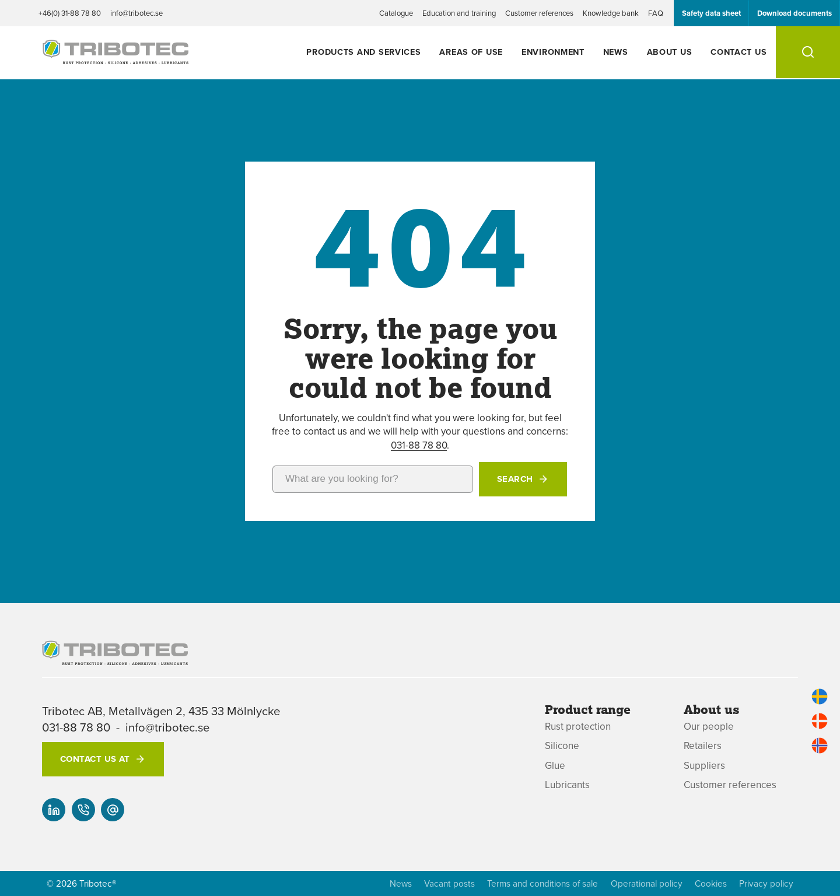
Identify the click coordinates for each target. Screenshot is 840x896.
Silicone (562, 745)
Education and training (459, 13)
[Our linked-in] (53, 809)
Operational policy (646, 883)
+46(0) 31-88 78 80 (69, 13)
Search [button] (515, 479)
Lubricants (567, 785)
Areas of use (471, 52)
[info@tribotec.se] (112, 809)
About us (669, 52)
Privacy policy (766, 883)
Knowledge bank (611, 13)
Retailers (703, 745)
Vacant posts (449, 883)
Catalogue (396, 13)
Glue (555, 765)
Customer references (539, 13)
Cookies (711, 883)
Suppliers (704, 765)
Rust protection (578, 726)
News (615, 52)
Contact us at (95, 758)
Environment (553, 52)
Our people (709, 726)
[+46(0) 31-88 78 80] (83, 809)
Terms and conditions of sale (542, 883)
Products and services (363, 52)
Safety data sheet (711, 13)
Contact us (738, 52)
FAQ (655, 13)
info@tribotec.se (136, 13)
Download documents (794, 13)
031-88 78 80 (419, 445)
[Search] (808, 52)
